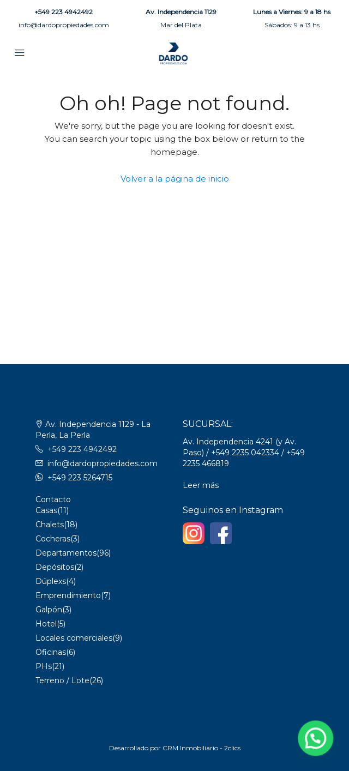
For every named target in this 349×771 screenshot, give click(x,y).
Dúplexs (50, 581)
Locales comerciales (73, 638)
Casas (46, 510)
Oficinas (50, 652)
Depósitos (54, 567)
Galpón (48, 610)
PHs (43, 666)
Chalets (49, 524)
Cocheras (52, 539)
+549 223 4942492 (63, 12)
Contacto (53, 499)
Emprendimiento (68, 595)
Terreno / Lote (62, 680)
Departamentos (66, 553)
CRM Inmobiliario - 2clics (201, 748)
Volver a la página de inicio (175, 178)
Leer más (201, 485)
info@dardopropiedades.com (64, 25)
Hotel (46, 624)
